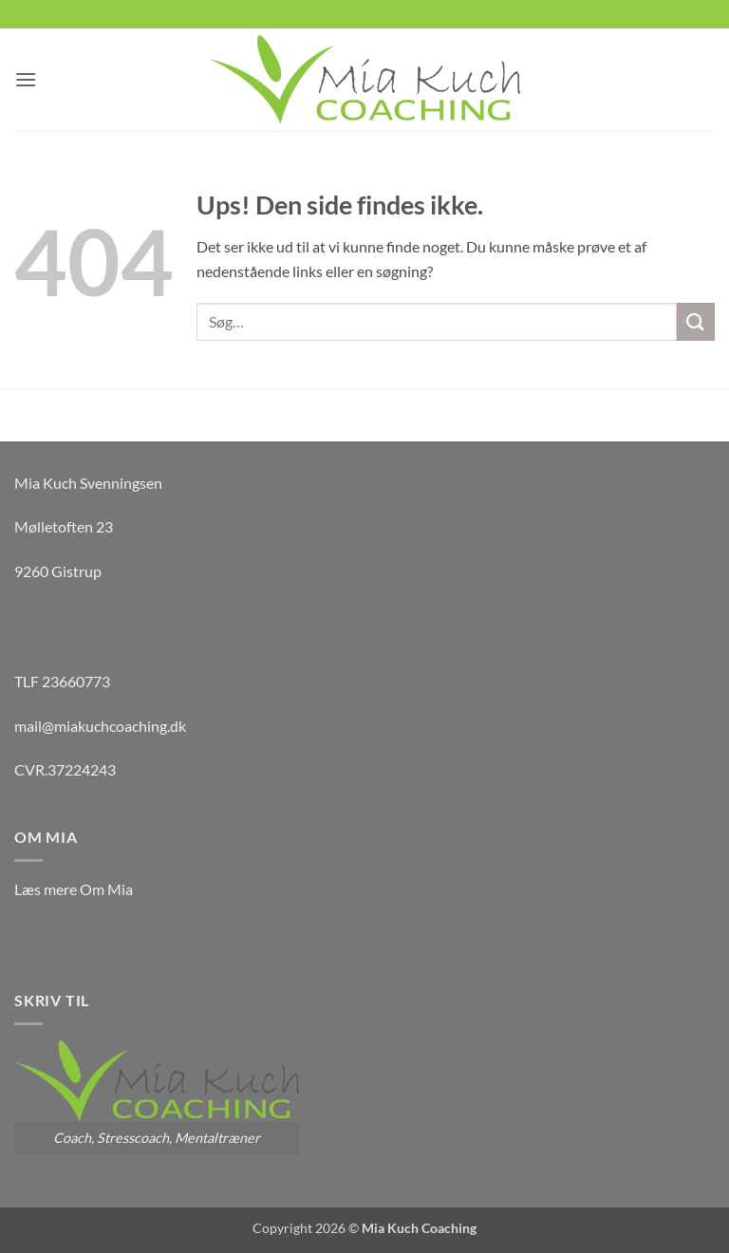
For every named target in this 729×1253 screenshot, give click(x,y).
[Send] (696, 321)
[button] (25, 79)
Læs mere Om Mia (73, 889)
